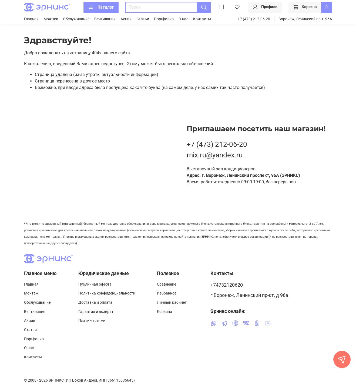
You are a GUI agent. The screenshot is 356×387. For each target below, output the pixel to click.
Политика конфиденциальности (106, 293)
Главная (31, 19)
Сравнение (166, 284)
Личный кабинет (172, 302)
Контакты (202, 19)
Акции (126, 19)
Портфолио (164, 19)
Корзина (164, 311)
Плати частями (91, 320)
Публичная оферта (95, 284)
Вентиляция (105, 19)
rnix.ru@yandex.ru (215, 155)
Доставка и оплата (95, 302)
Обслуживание (76, 19)
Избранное (166, 293)
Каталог (101, 7)
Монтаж (50, 19)
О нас (183, 19)
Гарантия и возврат (95, 311)
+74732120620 (226, 285)
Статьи (142, 19)
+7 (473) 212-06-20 (254, 19)
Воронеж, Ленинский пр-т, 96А (305, 19)
